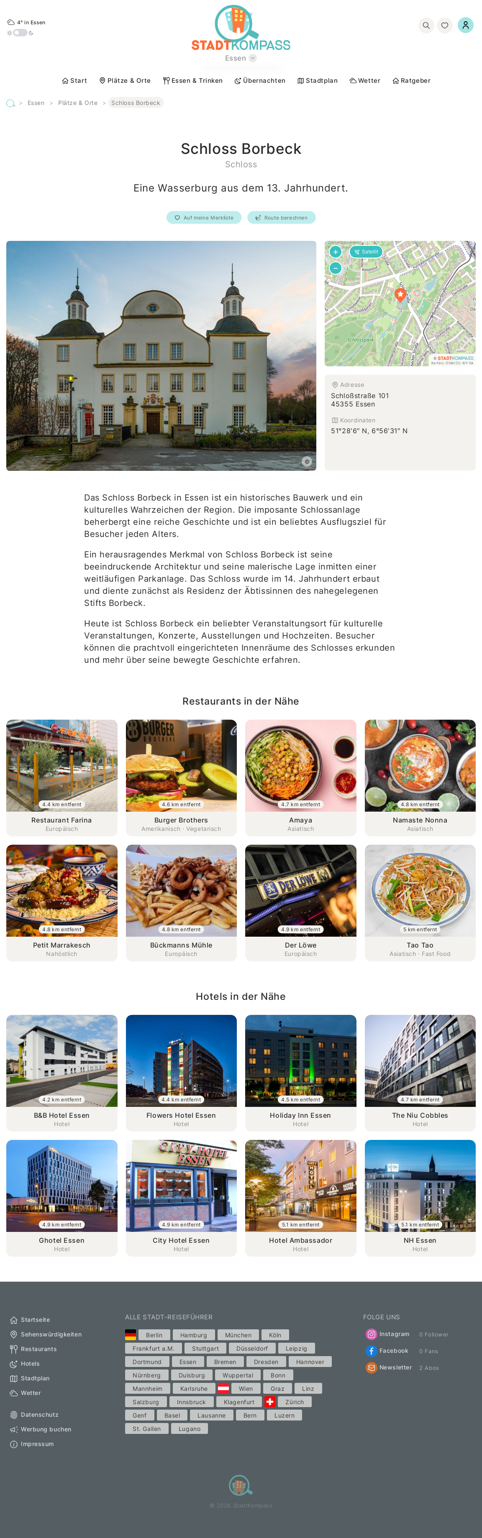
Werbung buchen (40, 1430)
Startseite (29, 1320)
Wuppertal (238, 1375)
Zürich (294, 1401)
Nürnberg (147, 1375)
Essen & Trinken (192, 81)
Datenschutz (34, 1415)
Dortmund (147, 1361)
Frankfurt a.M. (153, 1348)
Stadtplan (317, 81)
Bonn (278, 1375)
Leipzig (297, 1348)
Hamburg (194, 1335)
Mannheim (147, 1388)
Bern (250, 1415)
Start (74, 81)
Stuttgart (205, 1348)
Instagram (388, 1334)
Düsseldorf (252, 1348)
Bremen (225, 1361)
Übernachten (259, 81)
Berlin (154, 1335)
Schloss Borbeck (135, 102)
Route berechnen (282, 218)
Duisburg (192, 1375)
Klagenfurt (239, 1401)
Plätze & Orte (124, 81)
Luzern (284, 1415)
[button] (400, 295)
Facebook (387, 1351)
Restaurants (33, 1349)
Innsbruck (191, 1401)
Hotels (24, 1364)
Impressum (31, 1444)
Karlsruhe (194, 1388)
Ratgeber (411, 81)
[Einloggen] (466, 25)
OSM (450, 363)
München (238, 1335)
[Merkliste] (445, 25)
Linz (308, 1388)
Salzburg (146, 1401)
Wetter (364, 81)
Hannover (310, 1361)
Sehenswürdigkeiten (45, 1335)
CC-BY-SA (465, 363)
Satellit (366, 251)
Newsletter (389, 1368)
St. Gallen (147, 1428)
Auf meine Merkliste (203, 218)
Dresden (266, 1361)
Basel (172, 1415)
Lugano (189, 1428)
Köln (275, 1335)
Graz (278, 1388)
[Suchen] (426, 25)
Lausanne (211, 1415)
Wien (246, 1388)
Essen (36, 102)
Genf (139, 1415)
